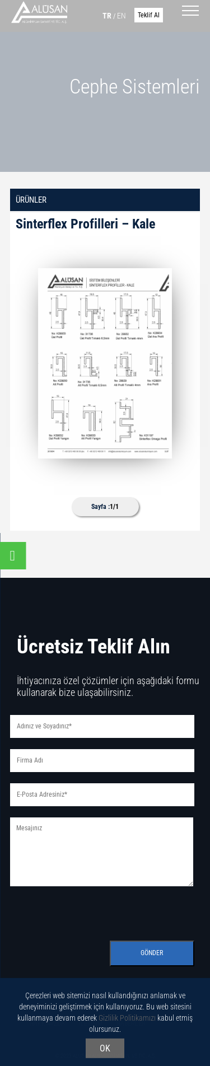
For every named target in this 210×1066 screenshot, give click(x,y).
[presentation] (95, 910)
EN (121, 15)
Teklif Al (149, 15)
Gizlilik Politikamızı (127, 1019)
